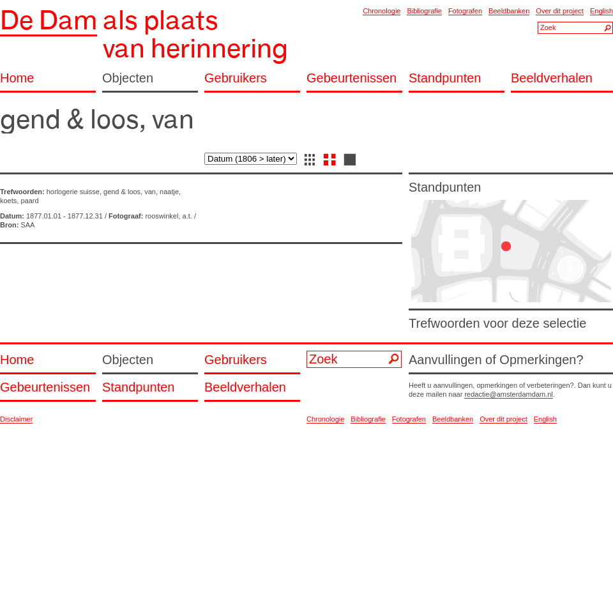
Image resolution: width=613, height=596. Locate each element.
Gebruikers (235, 78)
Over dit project (560, 11)
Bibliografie (424, 11)
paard (29, 200)
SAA (27, 225)
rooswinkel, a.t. (168, 216)
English (601, 11)
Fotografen (465, 11)
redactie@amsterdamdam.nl (508, 394)
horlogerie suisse (73, 191)
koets (8, 200)
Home (17, 78)
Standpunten (445, 78)
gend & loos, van (129, 191)
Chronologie (381, 11)
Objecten (127, 78)
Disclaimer (16, 419)
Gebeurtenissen (351, 78)
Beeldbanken (508, 11)
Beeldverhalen (552, 78)
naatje (169, 191)
